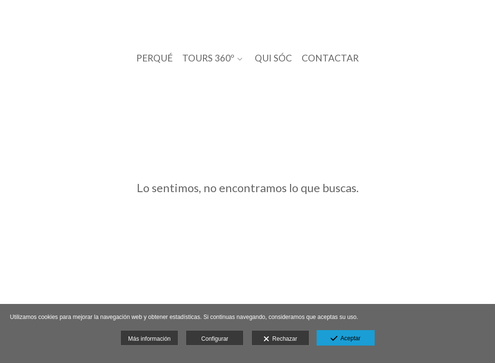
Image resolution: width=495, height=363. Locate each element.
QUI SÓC (273, 58)
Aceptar (345, 339)
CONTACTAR (330, 58)
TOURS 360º (208, 58)
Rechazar (280, 339)
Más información (149, 338)
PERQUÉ (154, 58)
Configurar (214, 338)
